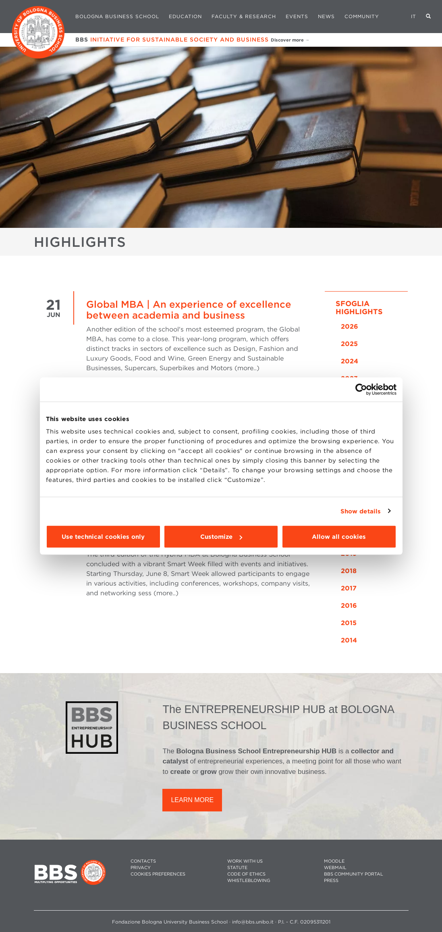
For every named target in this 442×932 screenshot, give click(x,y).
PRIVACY (141, 867)
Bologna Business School (117, 16)
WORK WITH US (245, 861)
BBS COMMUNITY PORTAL (353, 874)
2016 (349, 605)
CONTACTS (143, 861)
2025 (349, 344)
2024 (349, 361)
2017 (349, 588)
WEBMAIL (335, 867)
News (326, 16)
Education (185, 16)
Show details (360, 511)
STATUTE (237, 867)
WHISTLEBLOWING (248, 880)
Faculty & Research (244, 16)
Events (297, 16)
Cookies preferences (158, 874)
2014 (349, 640)
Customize (221, 536)
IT (413, 16)
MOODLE (334, 861)
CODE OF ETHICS (246, 874)
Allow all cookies (339, 536)
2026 (349, 326)
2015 (349, 623)
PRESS (331, 880)
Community (361, 16)
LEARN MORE (192, 799)
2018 (349, 571)
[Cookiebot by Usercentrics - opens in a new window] (361, 389)
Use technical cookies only (103, 536)
